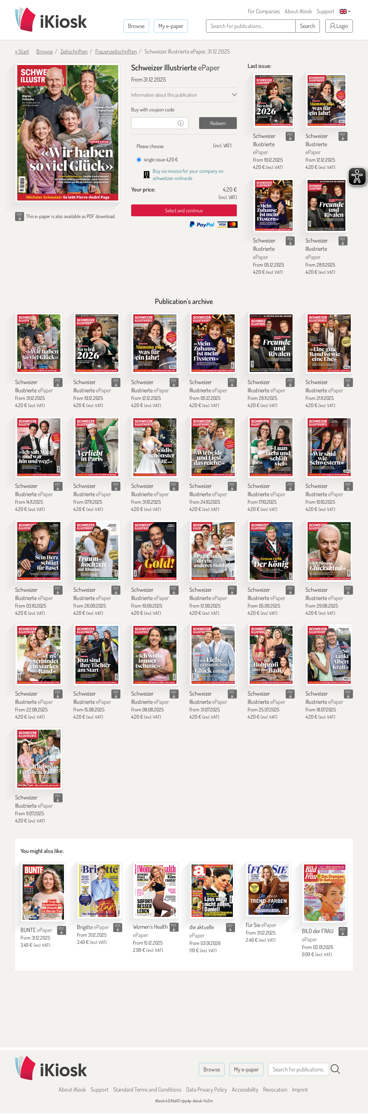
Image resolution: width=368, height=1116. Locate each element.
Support (326, 11)
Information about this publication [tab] (164, 95)
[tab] (183, 109)
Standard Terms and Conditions (147, 1089)
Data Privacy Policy (206, 1089)
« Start (22, 51)
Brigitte (93, 927)
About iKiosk (298, 11)
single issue (157, 159)
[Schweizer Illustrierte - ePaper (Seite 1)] (67, 133)
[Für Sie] (268, 889)
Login (339, 25)
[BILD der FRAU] (325, 892)
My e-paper (170, 25)
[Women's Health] (156, 890)
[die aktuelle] (212, 890)
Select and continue (184, 210)
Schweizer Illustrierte (264, 144)
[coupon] (152, 123)
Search (307, 25)
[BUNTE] (43, 892)
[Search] (335, 1069)
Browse (136, 25)
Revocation (275, 1089)
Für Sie (261, 924)
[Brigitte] (100, 890)
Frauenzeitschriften (116, 51)
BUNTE (36, 929)
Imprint (300, 1089)
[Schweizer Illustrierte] (274, 100)
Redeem (218, 123)
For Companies (264, 11)
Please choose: (150, 146)
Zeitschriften (74, 51)
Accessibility (245, 1089)
